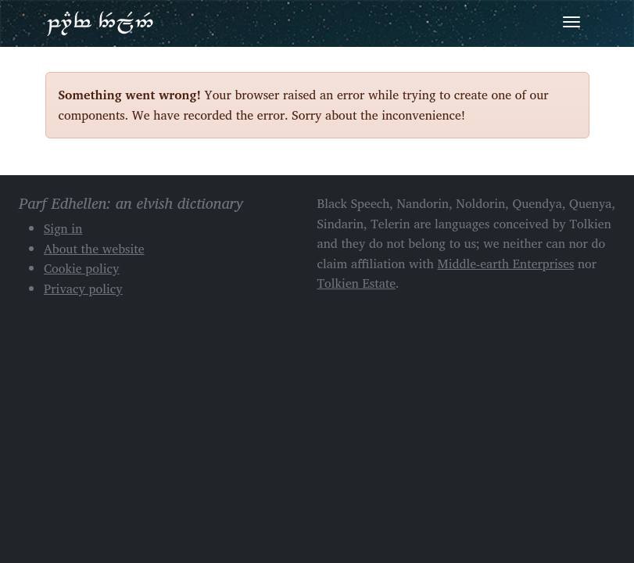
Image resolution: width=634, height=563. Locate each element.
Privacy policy (83, 288)
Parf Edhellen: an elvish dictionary (100, 22)
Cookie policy (82, 268)
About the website (94, 248)
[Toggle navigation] (571, 21)
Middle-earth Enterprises (506, 263)
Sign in (63, 228)
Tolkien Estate (356, 283)
